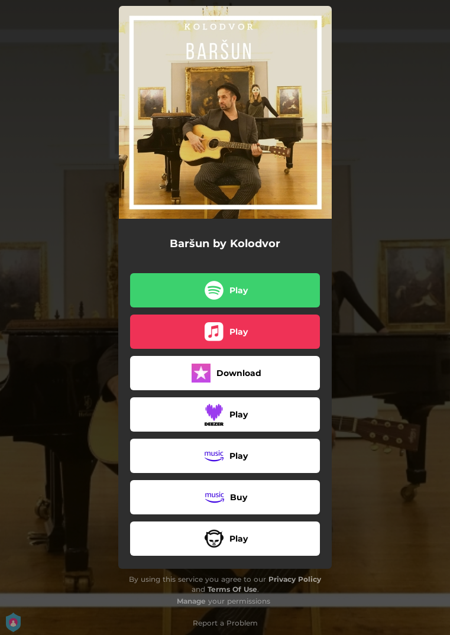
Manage (191, 601)
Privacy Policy (294, 579)
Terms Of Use (232, 589)
